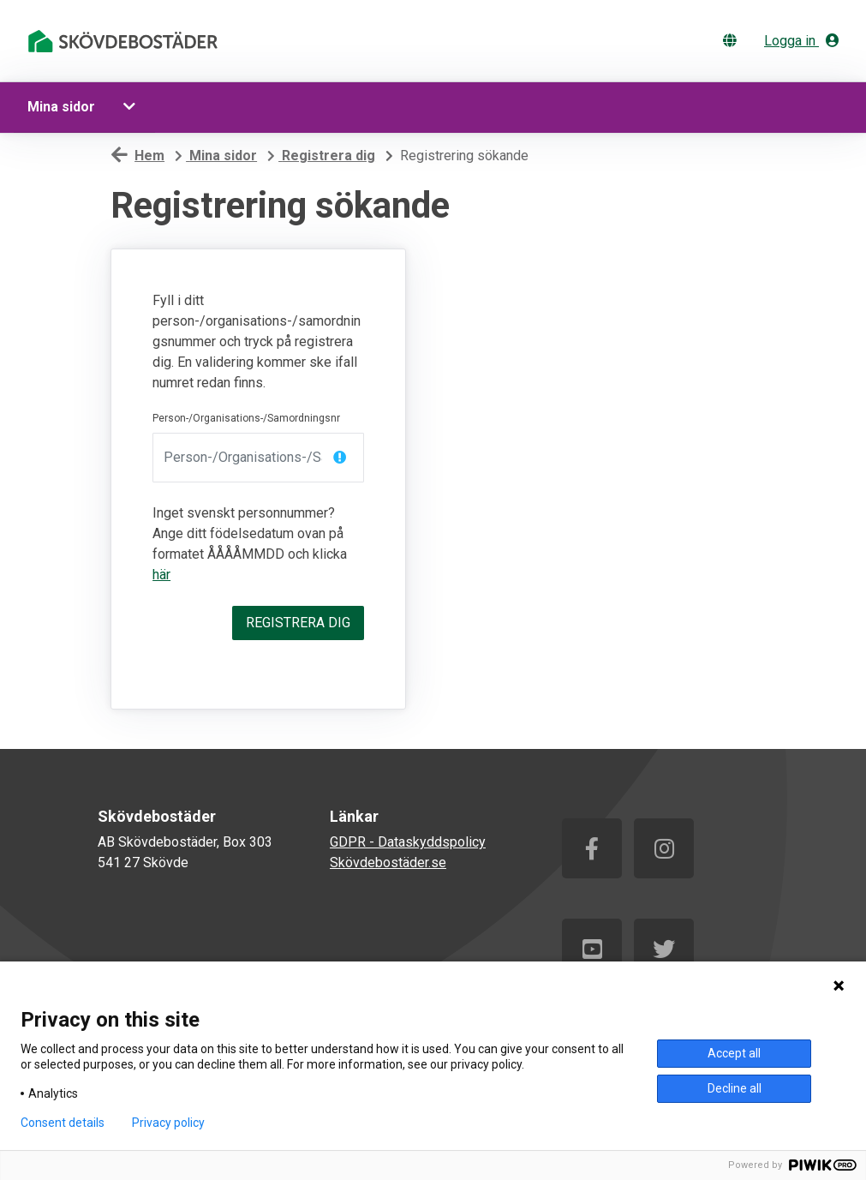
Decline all (734, 1088)
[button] (131, 107)
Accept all (734, 1053)
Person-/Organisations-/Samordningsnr (246, 418)
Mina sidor (61, 107)
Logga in (801, 41)
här (161, 574)
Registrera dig (298, 622)
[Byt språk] (733, 41)
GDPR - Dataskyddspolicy (408, 842)
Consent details (63, 1122)
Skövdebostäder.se (388, 862)
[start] (126, 41)
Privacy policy (168, 1122)
